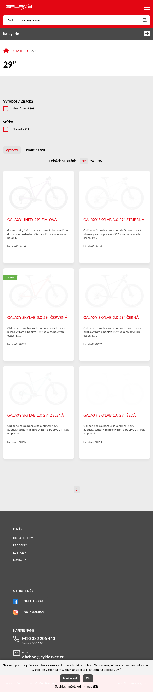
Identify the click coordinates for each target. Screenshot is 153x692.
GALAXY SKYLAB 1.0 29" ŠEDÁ (109, 415)
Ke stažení (20, 552)
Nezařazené (23, 108)
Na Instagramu (35, 612)
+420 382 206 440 (38, 638)
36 (100, 161)
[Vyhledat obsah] (144, 20)
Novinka (21, 129)
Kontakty (20, 560)
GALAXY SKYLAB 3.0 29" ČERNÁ (111, 317)
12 (84, 161)
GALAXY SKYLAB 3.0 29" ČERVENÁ (37, 317)
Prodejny (20, 545)
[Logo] (19, 7)
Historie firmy (23, 538)
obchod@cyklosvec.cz (43, 657)
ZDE (95, 686)
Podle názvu (35, 150)
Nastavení (70, 678)
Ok (88, 678)
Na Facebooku (34, 601)
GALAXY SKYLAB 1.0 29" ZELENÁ (35, 415)
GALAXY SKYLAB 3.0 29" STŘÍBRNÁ (113, 219)
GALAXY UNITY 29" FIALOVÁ (32, 219)
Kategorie (76, 33)
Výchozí (12, 150)
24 (92, 161)
